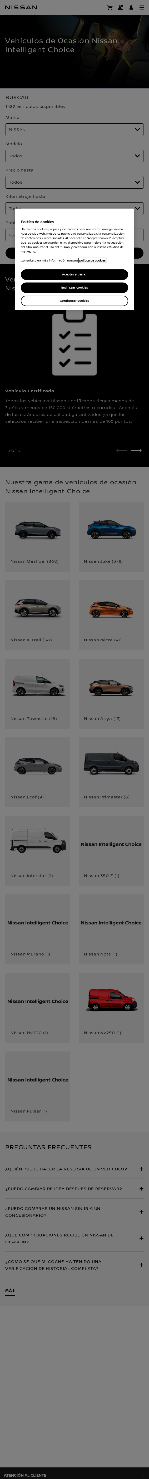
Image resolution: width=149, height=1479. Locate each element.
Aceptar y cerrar (74, 274)
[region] (74, 259)
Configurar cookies (74, 301)
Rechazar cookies (74, 287)
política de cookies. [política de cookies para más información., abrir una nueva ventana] (92, 260)
